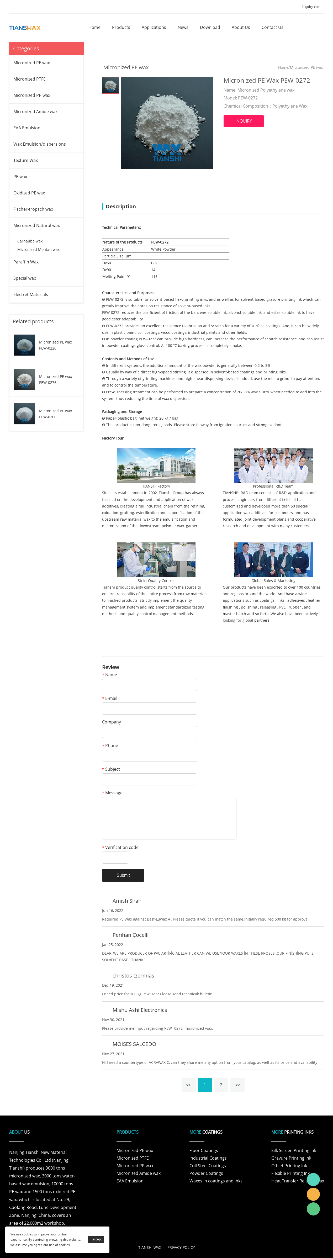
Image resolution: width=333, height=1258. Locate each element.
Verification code (120, 847)
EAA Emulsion (26, 128)
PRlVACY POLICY (181, 1247)
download (210, 27)
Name (109, 675)
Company (111, 722)
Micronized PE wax (31, 63)
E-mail (109, 698)
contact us (272, 27)
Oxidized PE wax (29, 193)
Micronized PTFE (29, 79)
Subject (111, 769)
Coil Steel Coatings (207, 1166)
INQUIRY (243, 121)
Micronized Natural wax (36, 225)
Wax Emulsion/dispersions (39, 144)
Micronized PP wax (31, 95)
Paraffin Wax (26, 262)
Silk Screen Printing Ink (293, 1150)
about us (241, 27)
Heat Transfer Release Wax (297, 1181)
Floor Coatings (203, 1150)
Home (283, 67)
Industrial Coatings (208, 1158)
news (183, 27)
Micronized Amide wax (35, 111)
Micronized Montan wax (38, 249)
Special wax (24, 278)
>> (237, 1085)
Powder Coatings (206, 1173)
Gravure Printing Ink (291, 1158)
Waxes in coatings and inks (215, 1181)
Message (112, 793)
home (94, 27)
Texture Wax (25, 160)
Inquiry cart (311, 7)
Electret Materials (30, 294)
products (121, 27)
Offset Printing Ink (289, 1166)
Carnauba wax (30, 241)
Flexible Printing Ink (290, 1173)
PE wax (20, 176)
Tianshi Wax (313, 1179)
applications (154, 27)
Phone (110, 745)
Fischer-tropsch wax (33, 209)
